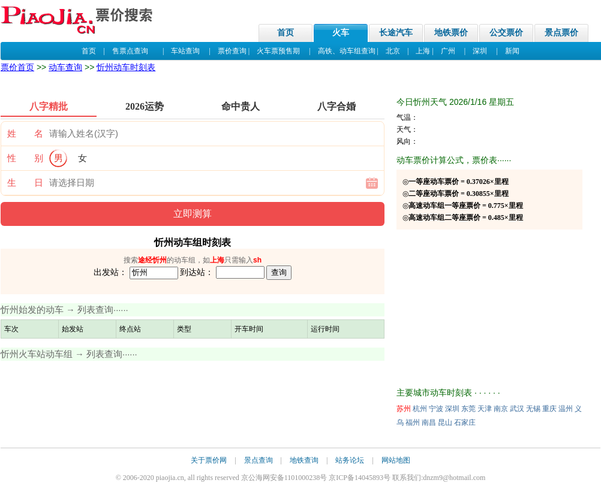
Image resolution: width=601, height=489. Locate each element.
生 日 (25, 183)
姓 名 (25, 133)
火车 (340, 32)
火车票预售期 (278, 51)
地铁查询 (304, 460)
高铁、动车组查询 (346, 51)
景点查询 (258, 460)
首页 (285, 32)
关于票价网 (209, 460)
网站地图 (395, 460)
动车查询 (65, 67)
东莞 (468, 409)
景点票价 (561, 32)
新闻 (512, 51)
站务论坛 (349, 460)
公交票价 (506, 32)
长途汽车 (396, 32)
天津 (484, 409)
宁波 (436, 409)
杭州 (420, 409)
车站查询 (185, 51)
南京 (501, 409)
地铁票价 (451, 32)
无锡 (533, 409)
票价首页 (17, 67)
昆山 (445, 422)
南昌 (429, 422)
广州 (448, 51)
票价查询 (232, 51)
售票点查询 (130, 51)
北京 (393, 51)
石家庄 (465, 422)
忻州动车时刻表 (126, 67)
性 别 (25, 158)
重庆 (549, 409)
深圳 (480, 51)
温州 (565, 409)
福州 (412, 422)
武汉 (517, 409)
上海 (423, 51)
